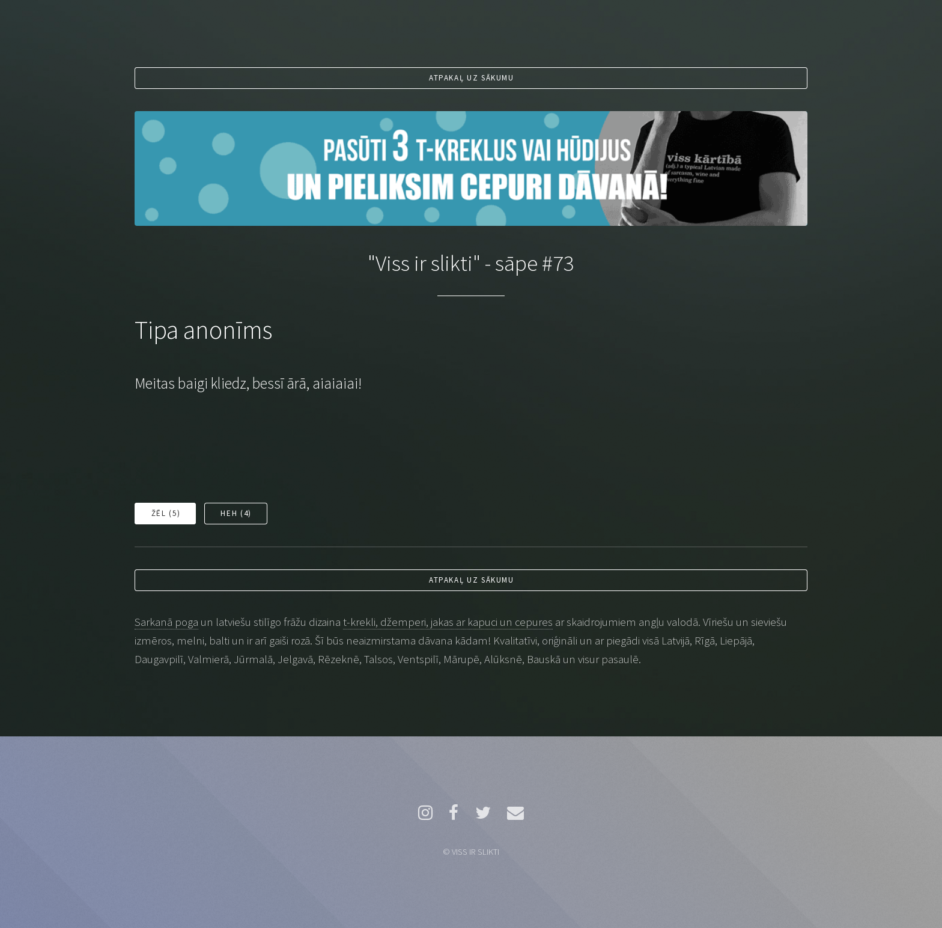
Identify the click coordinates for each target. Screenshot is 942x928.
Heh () (235, 513)
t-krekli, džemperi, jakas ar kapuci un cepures (448, 622)
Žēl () (165, 513)
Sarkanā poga (166, 622)
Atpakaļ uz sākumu (471, 78)
